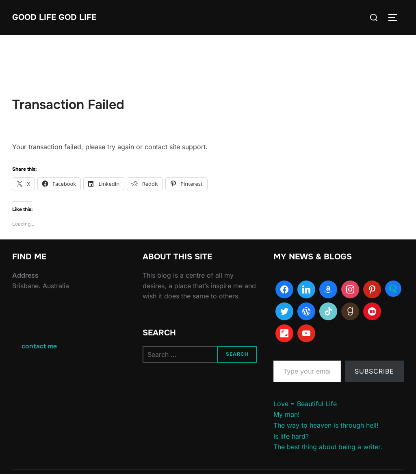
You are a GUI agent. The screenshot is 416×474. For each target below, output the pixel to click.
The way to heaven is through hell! (326, 425)
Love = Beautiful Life (305, 404)
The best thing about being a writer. (327, 447)
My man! (286, 414)
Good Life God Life (54, 17)
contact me (39, 346)
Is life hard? (291, 436)
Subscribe (374, 371)
